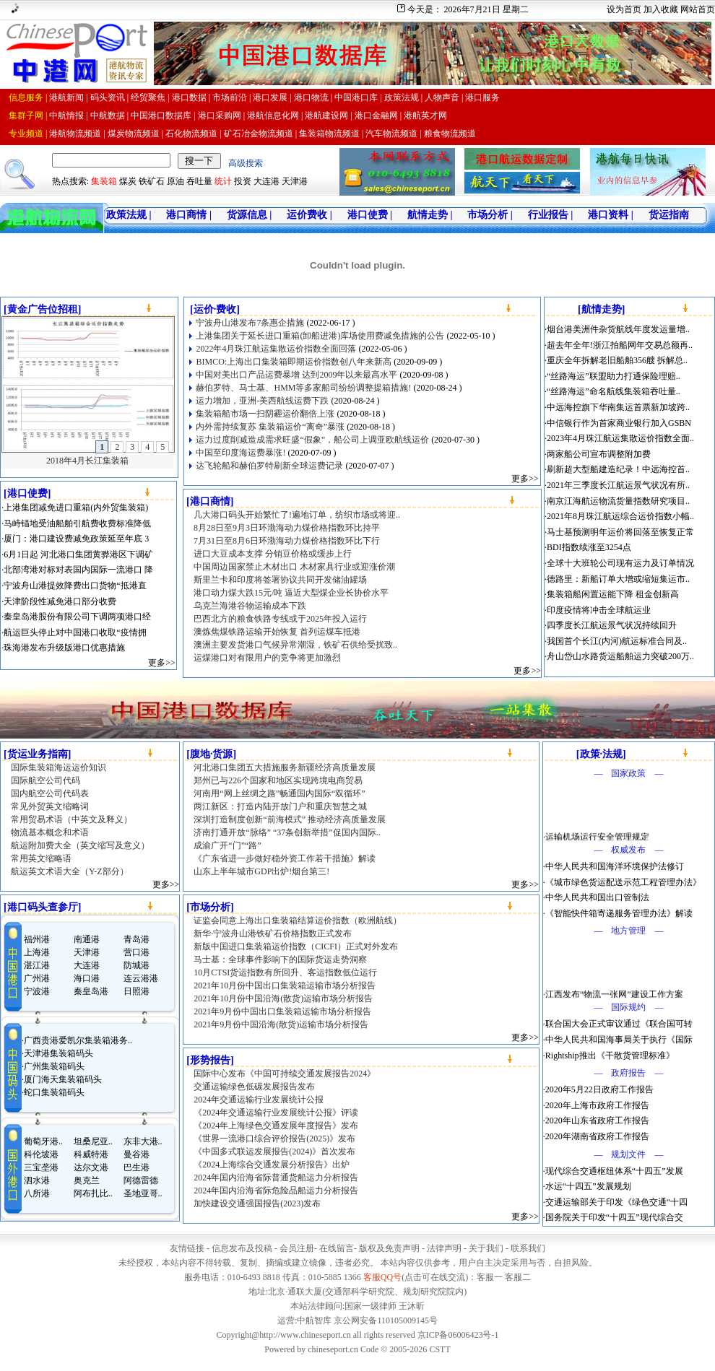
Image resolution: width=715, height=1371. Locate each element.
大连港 (267, 181)
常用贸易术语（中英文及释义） (71, 819)
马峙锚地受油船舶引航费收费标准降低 (77, 523)
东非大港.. (143, 1141)
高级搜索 (245, 163)
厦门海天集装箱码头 (63, 1079)
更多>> (162, 663)
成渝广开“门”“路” (227, 845)
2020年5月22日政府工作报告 (599, 1089)
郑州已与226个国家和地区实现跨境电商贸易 (278, 780)
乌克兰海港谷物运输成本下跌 (250, 606)
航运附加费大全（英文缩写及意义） (80, 845)
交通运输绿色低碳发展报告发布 (254, 1086)
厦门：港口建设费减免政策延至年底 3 (76, 539)
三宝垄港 (41, 1167)
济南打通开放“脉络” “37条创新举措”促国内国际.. (287, 832)
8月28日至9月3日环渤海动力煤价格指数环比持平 (287, 528)
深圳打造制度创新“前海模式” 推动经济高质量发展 (290, 819)
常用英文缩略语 (41, 858)
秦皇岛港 (91, 991)
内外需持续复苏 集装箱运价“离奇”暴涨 (270, 427)
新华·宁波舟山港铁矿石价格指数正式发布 (273, 933)
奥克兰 (87, 1180)
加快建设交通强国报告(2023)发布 (257, 1203)
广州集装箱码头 (54, 1066)
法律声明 (444, 1248)
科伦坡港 (41, 1154)
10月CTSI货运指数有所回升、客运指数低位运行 (285, 972)
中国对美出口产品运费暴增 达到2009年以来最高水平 (296, 375)
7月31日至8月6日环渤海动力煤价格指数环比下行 (287, 541)
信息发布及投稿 (242, 1248)
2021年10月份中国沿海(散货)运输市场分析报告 (283, 998)
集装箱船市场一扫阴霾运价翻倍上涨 (265, 414)
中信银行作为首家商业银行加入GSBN (619, 423)
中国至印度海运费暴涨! (240, 453)
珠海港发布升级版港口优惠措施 (64, 648)
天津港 (295, 181)
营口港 (137, 952)
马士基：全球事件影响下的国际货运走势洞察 (280, 959)
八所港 (37, 1193)
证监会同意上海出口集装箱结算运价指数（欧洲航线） (298, 920)
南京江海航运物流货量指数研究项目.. (618, 501)
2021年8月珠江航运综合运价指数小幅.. (620, 516)
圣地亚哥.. (143, 1193)
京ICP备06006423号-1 (458, 1335)
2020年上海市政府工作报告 (597, 1105)
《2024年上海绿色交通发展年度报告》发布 (276, 1125)
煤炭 (127, 181)
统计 (223, 181)
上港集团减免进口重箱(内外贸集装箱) (76, 507)
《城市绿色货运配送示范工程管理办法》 (623, 882)
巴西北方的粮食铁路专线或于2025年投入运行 (280, 619)
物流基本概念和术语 (50, 832)
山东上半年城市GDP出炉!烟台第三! (261, 871)
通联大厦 (304, 1292)
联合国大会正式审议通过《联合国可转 (619, 1024)
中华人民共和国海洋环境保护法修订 (614, 866)
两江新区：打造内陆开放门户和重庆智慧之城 (280, 806)
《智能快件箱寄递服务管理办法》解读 (619, 913)
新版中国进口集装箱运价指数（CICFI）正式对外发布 (296, 946)
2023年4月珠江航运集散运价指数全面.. (620, 438)
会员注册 (297, 1248)
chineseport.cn (333, 1349)
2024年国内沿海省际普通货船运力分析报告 (276, 1177)
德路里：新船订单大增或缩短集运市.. (618, 579)
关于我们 (486, 1248)
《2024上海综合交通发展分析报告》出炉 (272, 1164)
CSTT (439, 1349)
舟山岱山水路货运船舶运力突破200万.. (620, 656)
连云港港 (141, 978)
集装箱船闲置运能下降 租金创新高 (613, 594)
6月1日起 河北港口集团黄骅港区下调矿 (78, 554)
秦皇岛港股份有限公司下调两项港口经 (77, 616)
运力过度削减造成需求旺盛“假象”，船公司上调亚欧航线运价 (312, 440)
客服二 (518, 1277)
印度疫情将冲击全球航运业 (599, 610)
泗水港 (37, 1180)
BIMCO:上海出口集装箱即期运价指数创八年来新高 (293, 362)
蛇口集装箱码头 (54, 1092)
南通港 (87, 939)
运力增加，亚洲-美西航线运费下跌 (262, 401)
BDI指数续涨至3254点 (589, 547)
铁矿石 (152, 181)
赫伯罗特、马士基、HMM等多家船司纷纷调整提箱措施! (303, 388)
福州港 (37, 939)
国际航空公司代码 (45, 780)
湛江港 (37, 965)
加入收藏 (661, 9)
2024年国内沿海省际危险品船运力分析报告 (276, 1190)
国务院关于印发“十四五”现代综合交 (614, 1217)
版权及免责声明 (389, 1248)
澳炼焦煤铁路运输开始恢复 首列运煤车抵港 (277, 632)
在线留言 (336, 1248)
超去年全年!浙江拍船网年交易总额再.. (620, 345)
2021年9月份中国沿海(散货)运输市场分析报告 (281, 1024)
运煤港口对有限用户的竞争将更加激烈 (267, 658)
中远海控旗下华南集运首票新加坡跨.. (618, 407)
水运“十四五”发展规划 (588, 1186)
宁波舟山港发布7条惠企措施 (250, 323)
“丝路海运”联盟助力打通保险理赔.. (613, 376)
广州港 (37, 978)
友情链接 (187, 1248)
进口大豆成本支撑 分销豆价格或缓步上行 (273, 554)
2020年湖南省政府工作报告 (597, 1136)
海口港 (87, 978)
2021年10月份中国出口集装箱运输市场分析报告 (285, 985)
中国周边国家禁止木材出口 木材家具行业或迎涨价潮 (294, 567)
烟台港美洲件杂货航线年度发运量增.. (618, 329)
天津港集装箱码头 (58, 1053)
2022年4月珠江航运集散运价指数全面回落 (276, 349)
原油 (175, 181)
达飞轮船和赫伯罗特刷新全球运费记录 (269, 466)
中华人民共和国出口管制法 (597, 897)
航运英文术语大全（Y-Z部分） (70, 871)
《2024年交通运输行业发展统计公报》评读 (276, 1112)
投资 (242, 181)
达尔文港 (91, 1167)
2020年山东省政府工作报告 (597, 1120)
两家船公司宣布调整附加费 (599, 454)
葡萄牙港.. (43, 1141)
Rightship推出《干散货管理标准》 (610, 1055)
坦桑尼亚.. (93, 1141)
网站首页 (697, 9)
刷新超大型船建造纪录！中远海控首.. (618, 469)
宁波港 (37, 991)
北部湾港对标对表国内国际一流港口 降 (78, 570)
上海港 (37, 952)
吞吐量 (199, 181)
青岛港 (137, 939)
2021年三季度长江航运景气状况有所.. (618, 485)
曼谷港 (137, 1154)
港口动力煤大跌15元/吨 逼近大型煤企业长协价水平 (291, 593)
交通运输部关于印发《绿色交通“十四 (616, 1202)
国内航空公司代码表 (50, 793)
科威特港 (91, 1154)
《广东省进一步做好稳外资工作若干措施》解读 (285, 858)
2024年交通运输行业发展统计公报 (259, 1099)
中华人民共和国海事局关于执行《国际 (619, 1040)
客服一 (490, 1277)
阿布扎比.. (93, 1193)
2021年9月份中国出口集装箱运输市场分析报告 (282, 1011)
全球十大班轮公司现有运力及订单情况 (620, 563)
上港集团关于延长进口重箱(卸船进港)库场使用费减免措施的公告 (320, 336)
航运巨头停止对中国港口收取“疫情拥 (75, 632)
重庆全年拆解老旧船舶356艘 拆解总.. (617, 360)
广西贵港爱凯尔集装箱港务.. (78, 1040)
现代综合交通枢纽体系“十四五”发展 (614, 1171)
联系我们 (528, 1248)
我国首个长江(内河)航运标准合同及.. (617, 641)
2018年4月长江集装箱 (87, 461)
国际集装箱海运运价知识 (58, 767)
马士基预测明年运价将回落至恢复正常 (620, 532)
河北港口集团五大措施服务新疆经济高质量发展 (285, 767)
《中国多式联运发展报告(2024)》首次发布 (274, 1151)
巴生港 (137, 1167)
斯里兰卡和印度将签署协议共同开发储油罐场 (280, 580)
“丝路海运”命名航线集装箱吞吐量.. (613, 391)
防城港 (137, 965)
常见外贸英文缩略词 (50, 806)
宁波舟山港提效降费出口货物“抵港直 (75, 585)
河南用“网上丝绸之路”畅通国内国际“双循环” (279, 793)
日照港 (137, 991)
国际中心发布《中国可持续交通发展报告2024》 (285, 1073)
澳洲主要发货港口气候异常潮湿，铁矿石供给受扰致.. (295, 645)
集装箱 (104, 181)
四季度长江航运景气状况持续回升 (612, 625)
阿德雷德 (141, 1180)
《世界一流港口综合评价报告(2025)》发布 (274, 1138)
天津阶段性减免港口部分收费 (60, 601)
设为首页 (624, 9)
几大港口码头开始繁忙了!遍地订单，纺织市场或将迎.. (297, 515)
